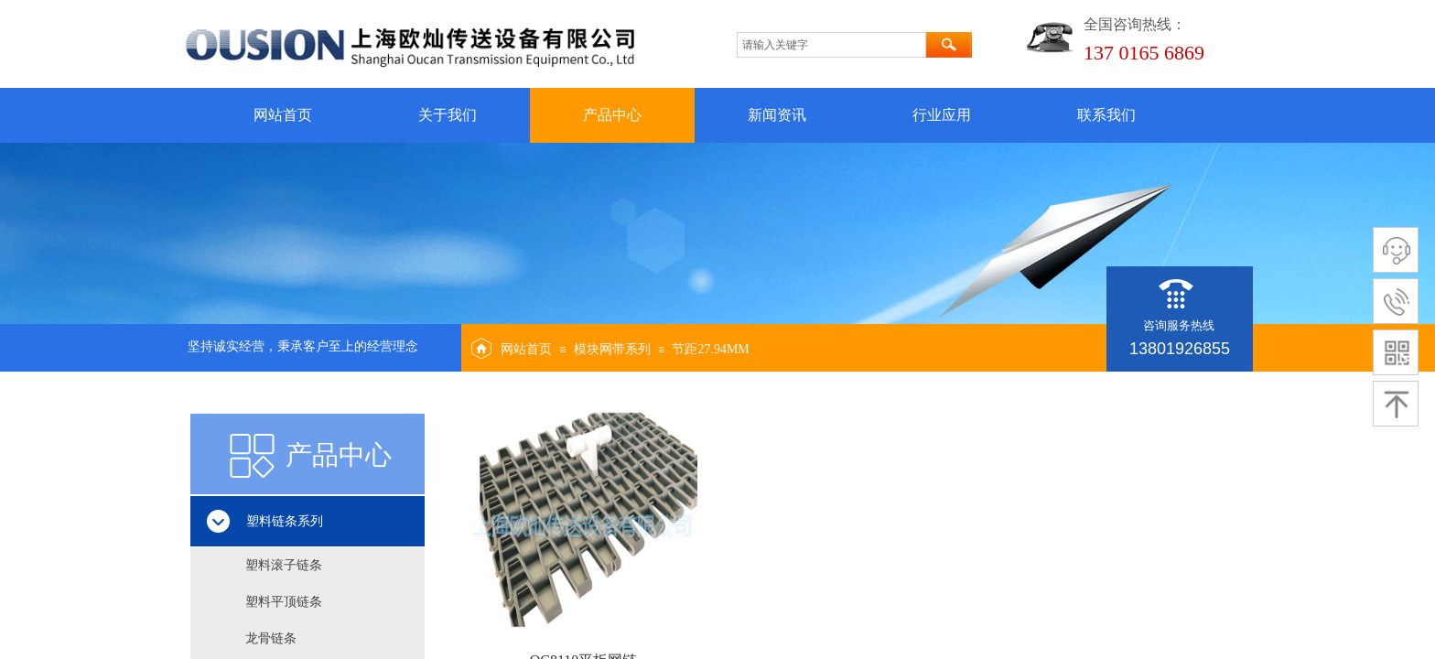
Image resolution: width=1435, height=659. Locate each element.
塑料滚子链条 (283, 565)
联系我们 (1106, 115)
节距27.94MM (710, 349)
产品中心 (612, 115)
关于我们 (447, 115)
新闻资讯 (777, 115)
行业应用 (941, 115)
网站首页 (283, 115)
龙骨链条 (271, 638)
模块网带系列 (612, 349)
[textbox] (831, 45)
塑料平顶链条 (283, 602)
